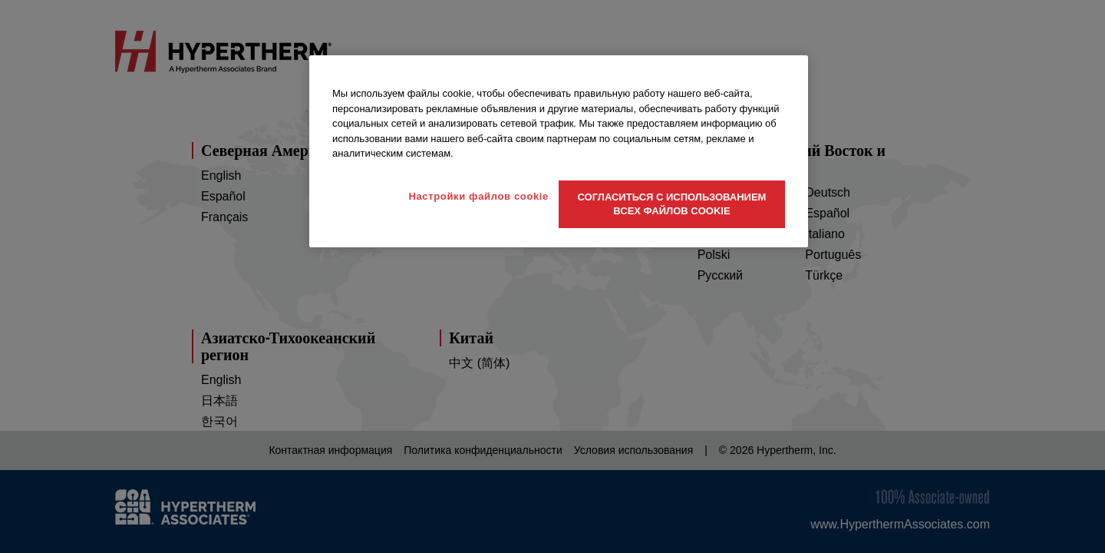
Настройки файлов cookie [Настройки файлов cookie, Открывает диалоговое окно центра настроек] (478, 196)
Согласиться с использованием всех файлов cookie (672, 204)
